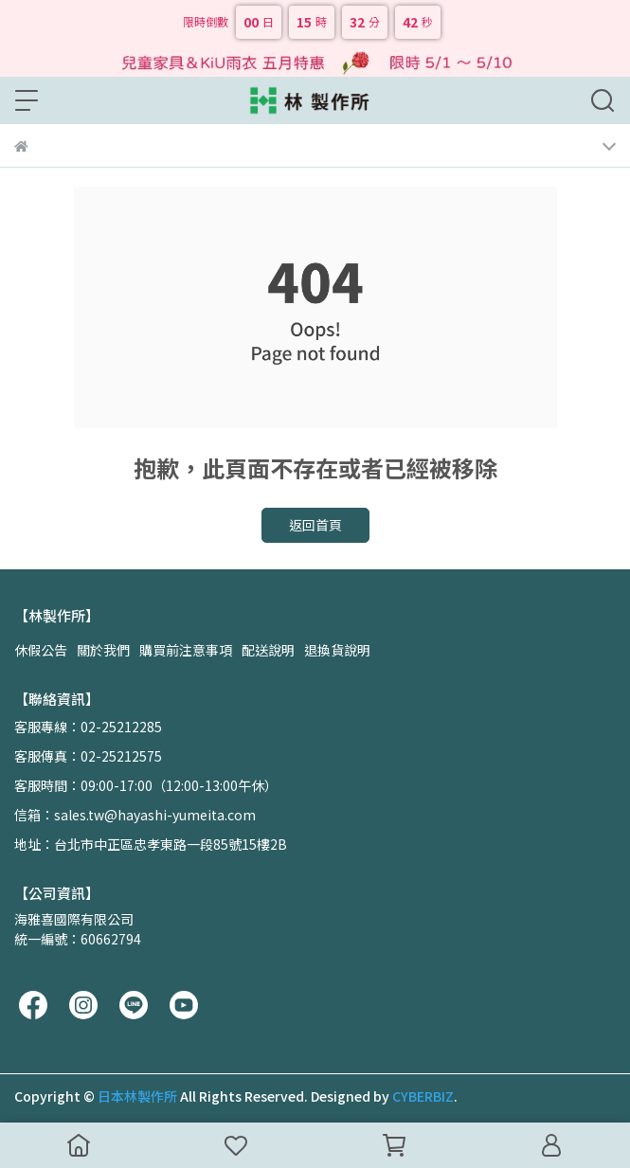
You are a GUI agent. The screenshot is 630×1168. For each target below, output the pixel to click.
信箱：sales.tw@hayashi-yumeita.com (135, 814)
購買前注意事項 (185, 649)
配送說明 (268, 649)
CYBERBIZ (423, 1096)
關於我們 (103, 649)
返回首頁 (315, 524)
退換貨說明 (337, 649)
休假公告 (40, 649)
